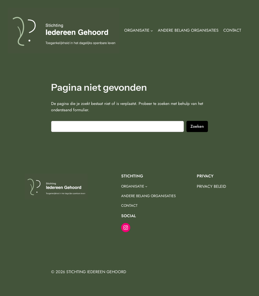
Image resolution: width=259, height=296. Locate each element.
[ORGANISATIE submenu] (151, 30)
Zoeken (197, 126)
